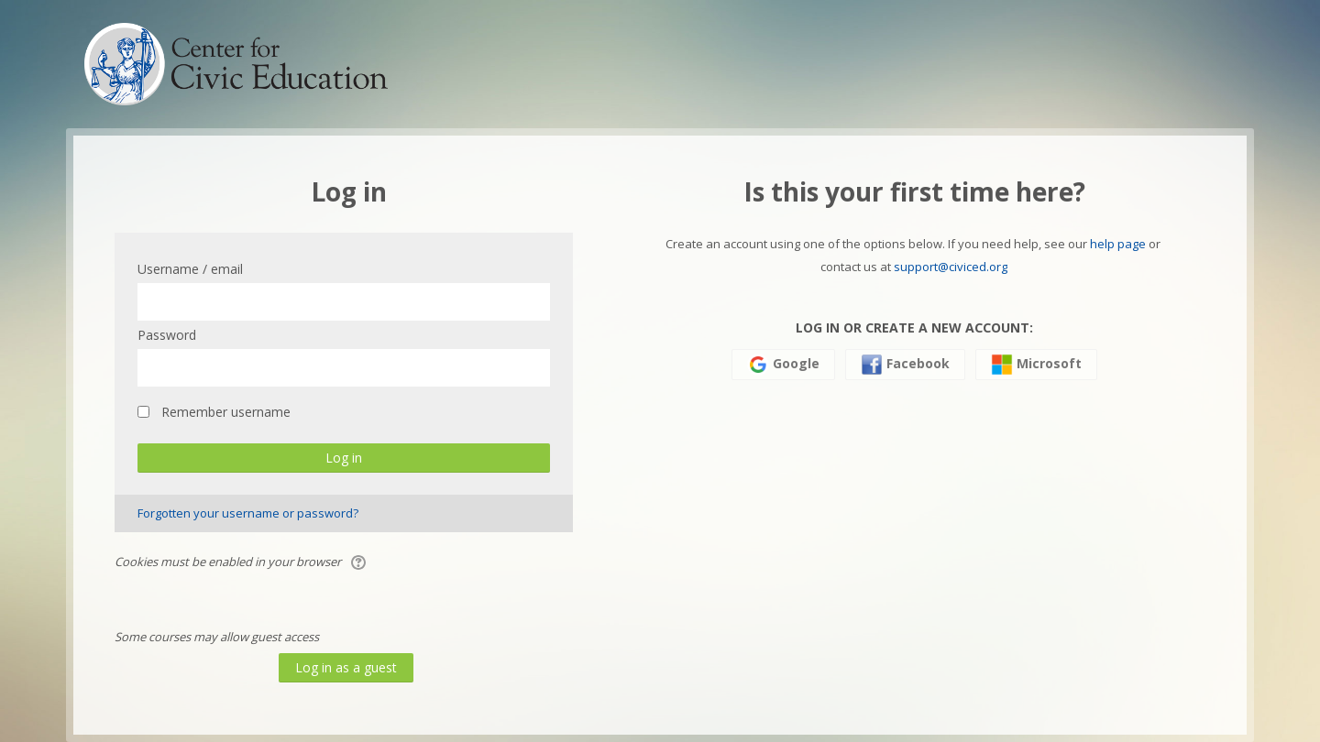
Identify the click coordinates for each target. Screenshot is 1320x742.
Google (783, 365)
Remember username (226, 411)
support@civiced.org (950, 266)
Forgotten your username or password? (248, 513)
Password (167, 335)
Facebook (905, 365)
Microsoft (1036, 365)
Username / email (190, 269)
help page (1118, 243)
